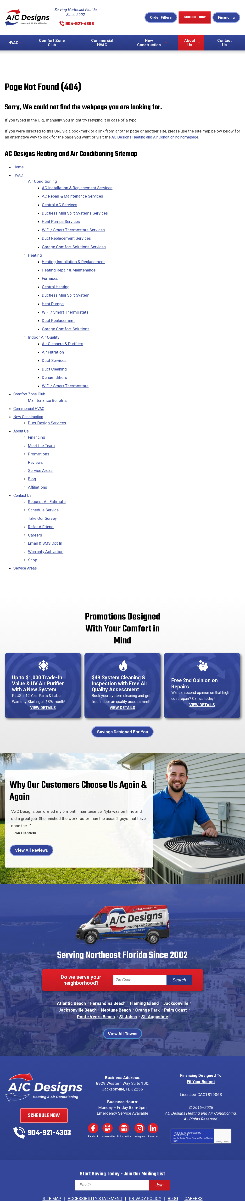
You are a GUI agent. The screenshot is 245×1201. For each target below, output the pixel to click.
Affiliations (37, 462)
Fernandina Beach (108, 977)
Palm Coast (175, 983)
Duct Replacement (59, 308)
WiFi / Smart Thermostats (66, 301)
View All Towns (122, 1007)
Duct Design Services (47, 403)
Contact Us (23, 470)
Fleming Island (144, 977)
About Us (21, 410)
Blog (32, 455)
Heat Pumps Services (62, 218)
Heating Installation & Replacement (74, 254)
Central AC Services (60, 202)
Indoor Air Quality (43, 324)
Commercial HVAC (30, 389)
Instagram (140, 1102)
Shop (32, 530)
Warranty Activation (45, 522)
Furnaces (51, 270)
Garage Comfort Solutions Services (74, 241)
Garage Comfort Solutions (66, 316)
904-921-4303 (81, 24)
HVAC (18, 175)
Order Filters (162, 18)
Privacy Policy (191, 1116)
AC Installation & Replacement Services (78, 187)
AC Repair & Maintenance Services (73, 195)
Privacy (219, 1120)
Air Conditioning (42, 181)
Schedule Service (43, 484)
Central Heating (56, 277)
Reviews (35, 439)
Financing (226, 18)
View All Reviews (31, 824)
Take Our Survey (42, 491)
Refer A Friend (41, 499)
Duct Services (55, 345)
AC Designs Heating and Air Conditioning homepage (158, 138)
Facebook (93, 1102)
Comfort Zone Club (30, 376)
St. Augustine (154, 990)
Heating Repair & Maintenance (69, 262)
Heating (35, 249)
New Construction (29, 397)
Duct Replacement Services (67, 233)
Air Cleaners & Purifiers (63, 329)
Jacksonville (175, 977)
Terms (226, 1120)
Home (18, 168)
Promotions (38, 432)
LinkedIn (153, 1102)
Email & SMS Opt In (45, 514)
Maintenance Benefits (47, 381)
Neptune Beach (116, 983)
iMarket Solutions (95, 1186)
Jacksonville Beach (77, 983)
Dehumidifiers (55, 360)
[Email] (122, 1163)
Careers (35, 507)
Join (159, 1163)
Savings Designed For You (122, 705)
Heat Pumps (53, 293)
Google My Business (108, 1102)
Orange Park (147, 983)
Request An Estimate (47, 476)
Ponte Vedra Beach (96, 990)
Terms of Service (206, 1116)
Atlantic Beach (71, 977)
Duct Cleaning (55, 353)
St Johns (128, 990)
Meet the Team (41, 424)
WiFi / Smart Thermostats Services (74, 225)
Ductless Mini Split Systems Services (76, 210)
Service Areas (40, 447)
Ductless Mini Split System (66, 285)
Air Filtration (54, 337)
